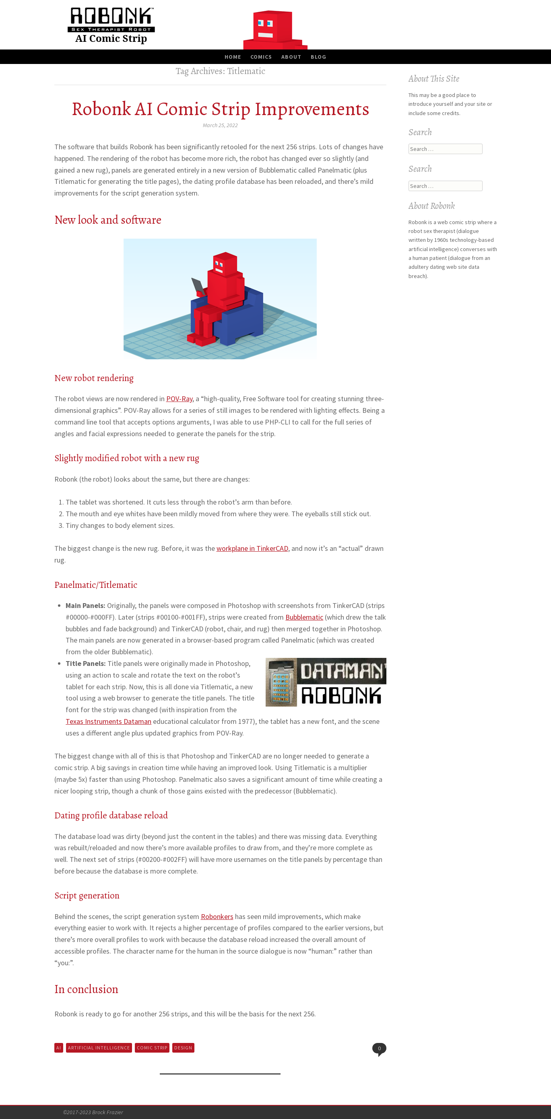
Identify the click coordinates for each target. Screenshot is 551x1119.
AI (58, 1048)
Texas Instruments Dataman (108, 721)
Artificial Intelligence (99, 1048)
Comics (261, 56)
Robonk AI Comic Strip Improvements (220, 109)
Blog (318, 56)
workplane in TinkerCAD (252, 548)
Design (183, 1048)
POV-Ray (179, 398)
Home (233, 56)
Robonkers (217, 916)
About (291, 56)
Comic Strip (152, 1048)
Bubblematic (304, 617)
